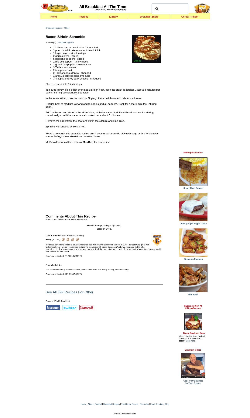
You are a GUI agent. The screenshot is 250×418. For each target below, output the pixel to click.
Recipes (83, 16)
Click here (190, 341)
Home (53, 16)
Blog (167, 404)
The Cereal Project (129, 404)
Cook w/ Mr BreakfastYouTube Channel (193, 382)
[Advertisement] (104, 178)
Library (113, 16)
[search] (169, 9)
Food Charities (156, 404)
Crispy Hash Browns (193, 187)
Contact (98, 404)
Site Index (144, 404)
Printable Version (66, 42)
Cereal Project (189, 16)
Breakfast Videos (193, 350)
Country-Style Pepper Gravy (193, 223)
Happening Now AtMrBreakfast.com (193, 307)
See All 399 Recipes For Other (69, 292)
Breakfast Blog (149, 16)
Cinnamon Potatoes (193, 258)
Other (66, 28)
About (90, 404)
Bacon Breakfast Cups (194, 333)
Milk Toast (193, 294)
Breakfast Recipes (54, 28)
